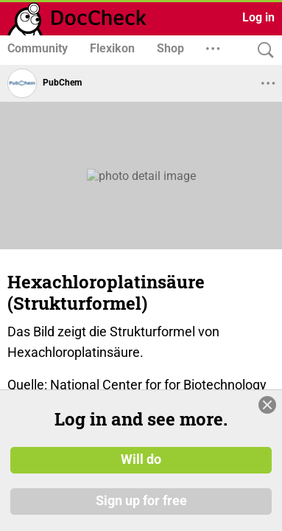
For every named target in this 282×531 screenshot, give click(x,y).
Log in (258, 17)
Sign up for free (141, 500)
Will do (141, 459)
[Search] (262, 50)
